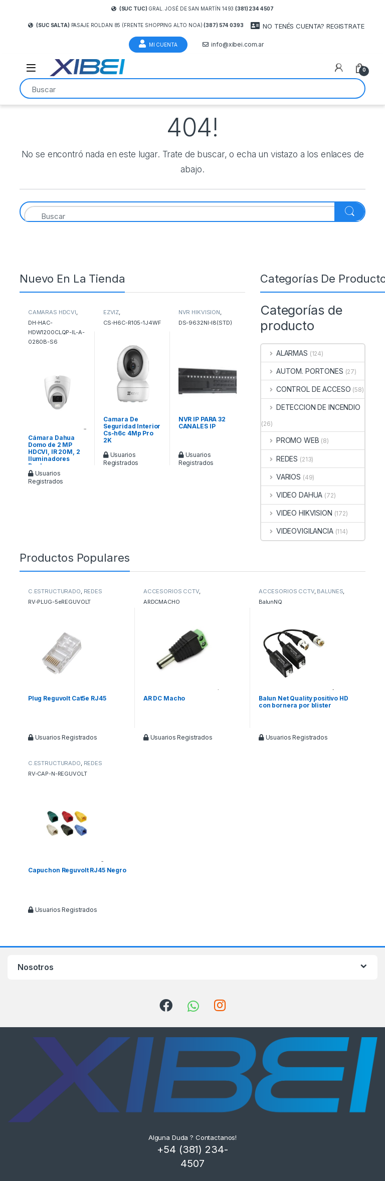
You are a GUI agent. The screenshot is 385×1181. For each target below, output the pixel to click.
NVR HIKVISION (199, 312)
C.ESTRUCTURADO (54, 591)
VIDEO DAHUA (291, 495)
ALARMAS (284, 353)
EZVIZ (111, 312)
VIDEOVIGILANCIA (297, 531)
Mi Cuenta (158, 44)
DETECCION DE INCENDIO (310, 407)
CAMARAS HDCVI (52, 312)
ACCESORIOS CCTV (171, 591)
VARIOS (281, 477)
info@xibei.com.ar (233, 45)
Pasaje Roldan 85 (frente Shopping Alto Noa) (135, 25)
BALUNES (330, 591)
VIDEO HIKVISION (296, 513)
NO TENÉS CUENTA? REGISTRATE (307, 26)
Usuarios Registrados (45, 477)
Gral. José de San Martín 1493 (192, 8)
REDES (279, 458)
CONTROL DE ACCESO (305, 389)
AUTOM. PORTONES (302, 371)
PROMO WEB (290, 440)
